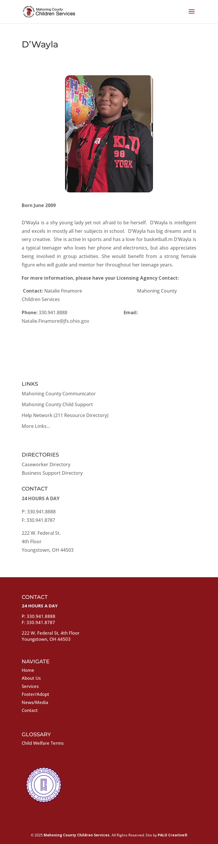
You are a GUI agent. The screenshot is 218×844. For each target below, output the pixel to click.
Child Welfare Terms (43, 743)
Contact (30, 710)
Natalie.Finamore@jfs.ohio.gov (55, 321)
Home (28, 670)
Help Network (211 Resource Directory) (65, 415)
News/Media (35, 702)
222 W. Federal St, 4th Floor (50, 633)
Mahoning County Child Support (57, 404)
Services (30, 686)
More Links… (36, 426)
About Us (31, 678)
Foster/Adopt (35, 694)
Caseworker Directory (46, 464)
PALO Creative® (173, 835)
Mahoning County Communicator (59, 393)
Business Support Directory (52, 473)
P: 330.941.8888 (39, 511)
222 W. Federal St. (41, 533)
